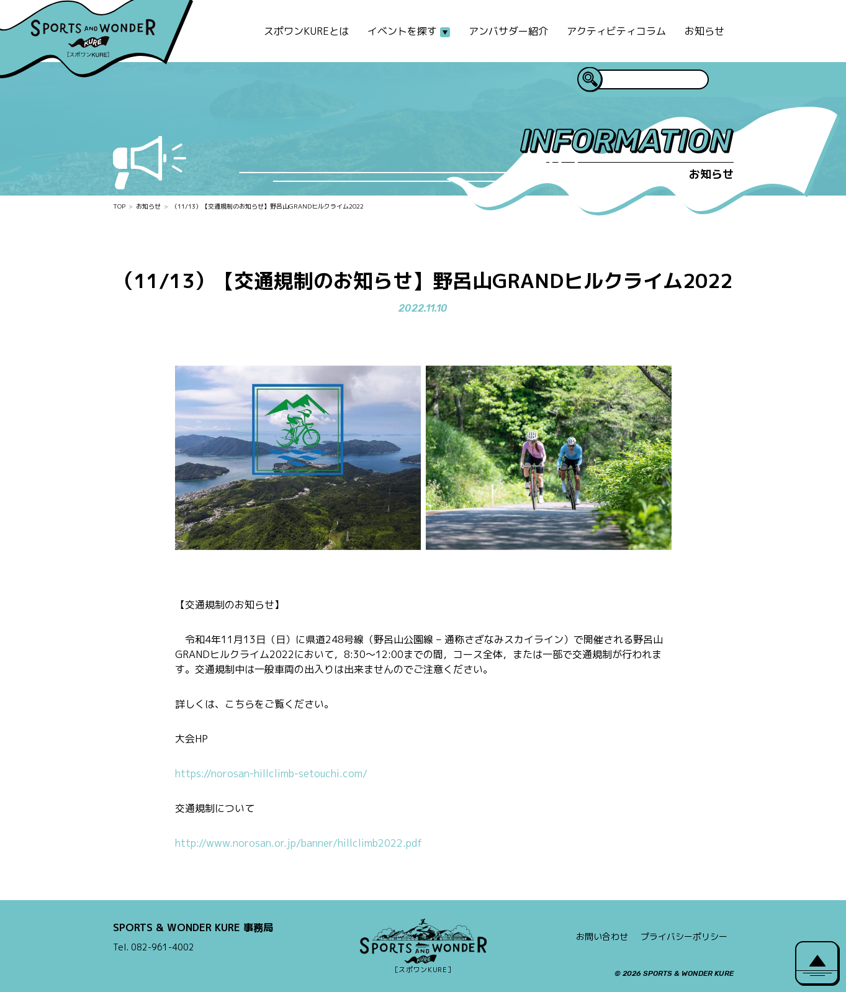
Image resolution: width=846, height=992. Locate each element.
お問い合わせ (602, 936)
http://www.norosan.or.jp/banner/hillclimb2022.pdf (298, 843)
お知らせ (704, 31)
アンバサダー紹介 (508, 31)
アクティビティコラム (616, 31)
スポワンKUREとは (306, 31)
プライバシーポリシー (684, 936)
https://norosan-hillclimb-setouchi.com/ (271, 773)
